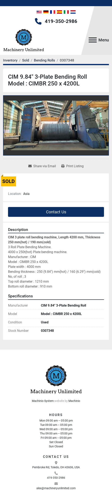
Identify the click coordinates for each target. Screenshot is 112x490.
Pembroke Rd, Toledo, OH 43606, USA (56, 467)
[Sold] (25, 60)
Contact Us (56, 211)
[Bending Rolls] (44, 60)
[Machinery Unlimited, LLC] (56, 378)
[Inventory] (10, 60)
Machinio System (43, 400)
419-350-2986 (61, 21)
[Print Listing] (72, 166)
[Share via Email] (42, 166)
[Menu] (93, 40)
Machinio (74, 400)
